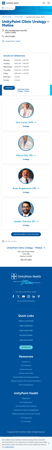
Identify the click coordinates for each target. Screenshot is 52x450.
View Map (9, 88)
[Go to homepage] (10, 3)
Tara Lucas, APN (24, 122)
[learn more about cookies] (9, 447)
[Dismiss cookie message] (48, 443)
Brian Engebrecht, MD (24, 188)
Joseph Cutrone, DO (24, 221)
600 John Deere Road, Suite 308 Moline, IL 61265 (26, 254)
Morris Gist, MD (24, 155)
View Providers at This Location (26, 234)
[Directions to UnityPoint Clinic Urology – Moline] (26, 93)
